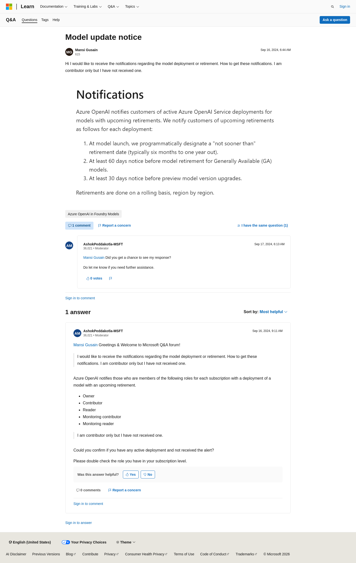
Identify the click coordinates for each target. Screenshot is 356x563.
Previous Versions (46, 554)
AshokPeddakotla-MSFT (103, 244)
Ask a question (335, 20)
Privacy (110, 554)
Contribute (90, 554)
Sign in (344, 6)
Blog (69, 554)
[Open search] (332, 6)
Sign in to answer (78, 523)
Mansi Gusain (86, 50)
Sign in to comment (80, 298)
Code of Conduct (213, 554)
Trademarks (245, 554)
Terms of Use (184, 554)
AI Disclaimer (16, 554)
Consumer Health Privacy (144, 554)
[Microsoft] (9, 6)
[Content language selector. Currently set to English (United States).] (30, 542)
